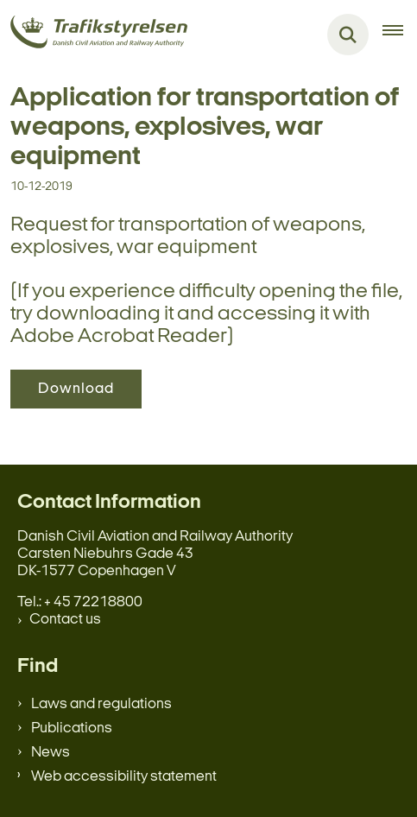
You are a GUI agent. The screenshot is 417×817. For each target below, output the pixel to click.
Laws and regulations (101, 704)
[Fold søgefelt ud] (348, 34)
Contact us (65, 619)
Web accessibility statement (124, 777)
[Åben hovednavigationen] (399, 35)
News (50, 752)
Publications (71, 728)
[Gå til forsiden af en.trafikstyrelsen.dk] (93, 35)
